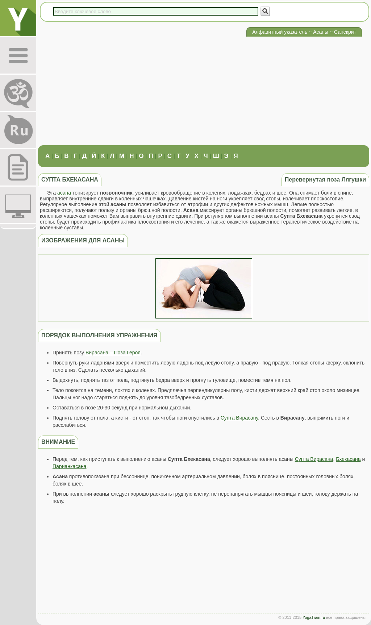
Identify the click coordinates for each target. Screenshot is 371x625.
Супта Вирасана (314, 459)
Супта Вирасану (239, 418)
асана (64, 193)
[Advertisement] (203, 91)
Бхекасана (348, 459)
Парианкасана (70, 466)
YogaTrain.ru (314, 617)
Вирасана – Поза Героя (113, 352)
